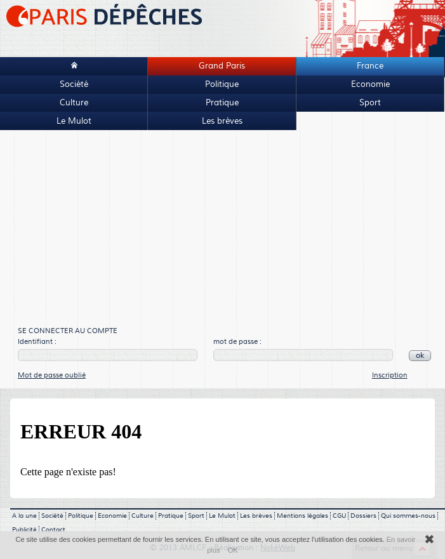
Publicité (24, 530)
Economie (370, 84)
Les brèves (222, 121)
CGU (339, 516)
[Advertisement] (217, 229)
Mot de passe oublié (52, 375)
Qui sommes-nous (408, 516)
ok (420, 355)
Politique (222, 84)
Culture (74, 103)
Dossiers (363, 516)
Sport (370, 103)
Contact (53, 530)
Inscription (390, 375)
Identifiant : (37, 341)
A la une (24, 516)
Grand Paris (222, 66)
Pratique (222, 103)
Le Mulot (73, 121)
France (370, 66)
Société (74, 84)
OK (233, 550)
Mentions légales (302, 516)
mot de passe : (237, 341)
